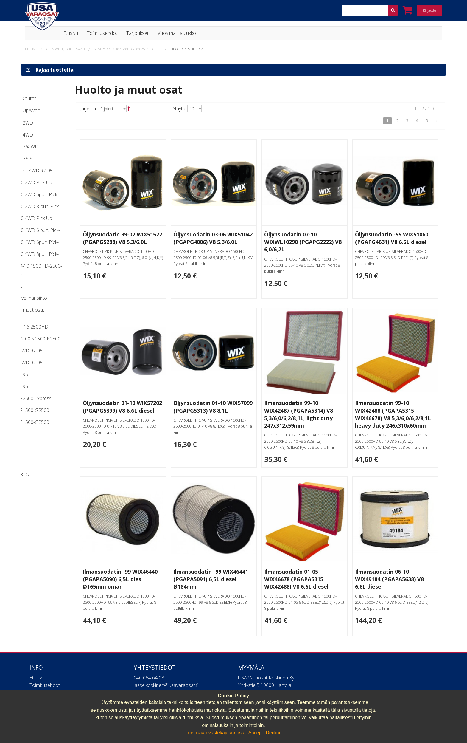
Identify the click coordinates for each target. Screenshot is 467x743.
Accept (255, 732)
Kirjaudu (429, 10)
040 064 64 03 (149, 687)
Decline (273, 732)
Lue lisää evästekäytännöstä (216, 732)
